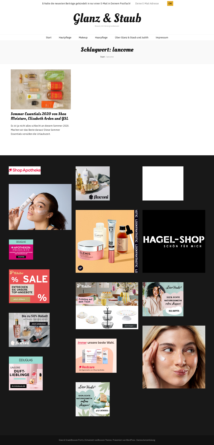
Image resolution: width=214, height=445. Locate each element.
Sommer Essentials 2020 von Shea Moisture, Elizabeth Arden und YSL (39, 116)
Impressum (162, 37)
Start (48, 37)
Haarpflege (101, 37)
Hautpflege (65, 37)
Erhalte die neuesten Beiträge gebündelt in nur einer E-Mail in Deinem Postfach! (86, 3)
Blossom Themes (105, 440)
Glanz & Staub (107, 18)
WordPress (130, 440)
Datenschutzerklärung (145, 440)
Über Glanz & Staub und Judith (131, 37)
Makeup (83, 37)
